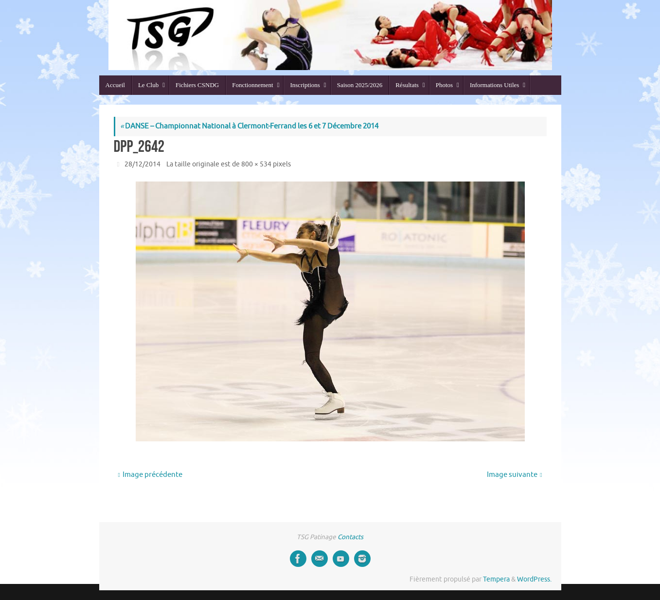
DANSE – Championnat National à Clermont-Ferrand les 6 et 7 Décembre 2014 (249, 126)
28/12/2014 (143, 164)
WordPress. (534, 579)
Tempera (496, 579)
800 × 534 (256, 164)
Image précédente (150, 474)
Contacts (350, 537)
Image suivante (514, 474)
